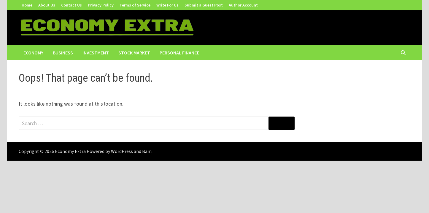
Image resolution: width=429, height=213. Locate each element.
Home (27, 5)
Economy (33, 53)
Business (63, 53)
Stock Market (134, 53)
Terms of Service (135, 5)
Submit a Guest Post (204, 5)
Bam (147, 151)
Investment (95, 53)
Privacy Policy (101, 5)
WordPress (122, 151)
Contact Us (71, 5)
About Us (46, 5)
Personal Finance (179, 53)
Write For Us (167, 5)
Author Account (243, 5)
